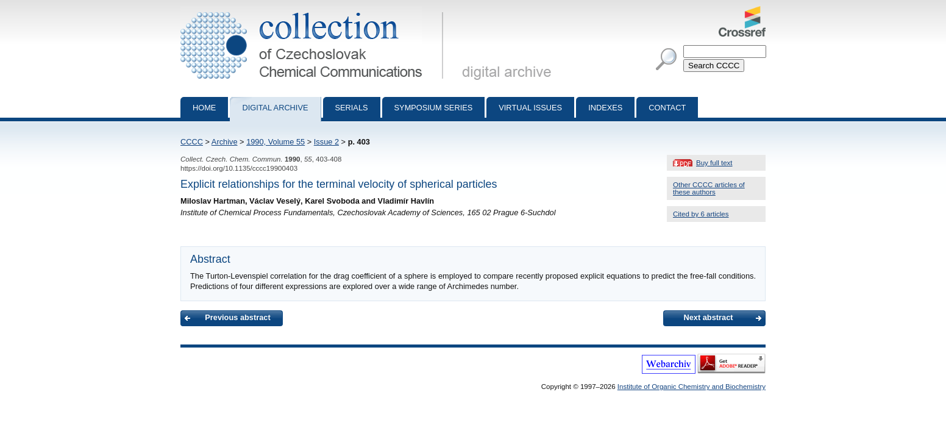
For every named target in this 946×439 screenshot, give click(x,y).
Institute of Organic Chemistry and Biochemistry (691, 386)
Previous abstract (237, 317)
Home (204, 107)
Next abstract (708, 317)
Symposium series (433, 107)
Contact (667, 107)
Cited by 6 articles (701, 214)
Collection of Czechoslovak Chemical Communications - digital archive (314, 11)
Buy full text (714, 162)
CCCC (191, 141)
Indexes (605, 107)
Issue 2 (326, 141)
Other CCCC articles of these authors (709, 188)
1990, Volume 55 (275, 141)
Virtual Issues (530, 107)
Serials (351, 107)
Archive (225, 141)
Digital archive (275, 107)
